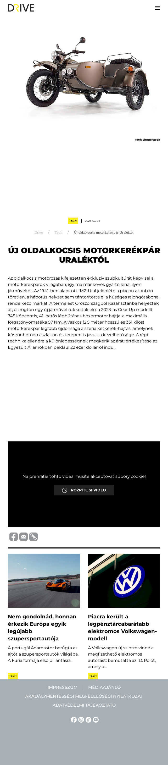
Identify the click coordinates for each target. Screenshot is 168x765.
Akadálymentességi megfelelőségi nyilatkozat (84, 696)
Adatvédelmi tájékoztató (84, 705)
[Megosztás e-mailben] (23, 536)
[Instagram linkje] (80, 719)
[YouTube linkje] (95, 719)
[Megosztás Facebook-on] (13, 536)
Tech (73, 220)
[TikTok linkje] (87, 719)
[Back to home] (21, 8)
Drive (39, 233)
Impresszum (62, 687)
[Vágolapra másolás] (33, 537)
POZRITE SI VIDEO (84, 490)
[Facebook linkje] (73, 719)
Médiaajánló (104, 687)
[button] (157, 8)
